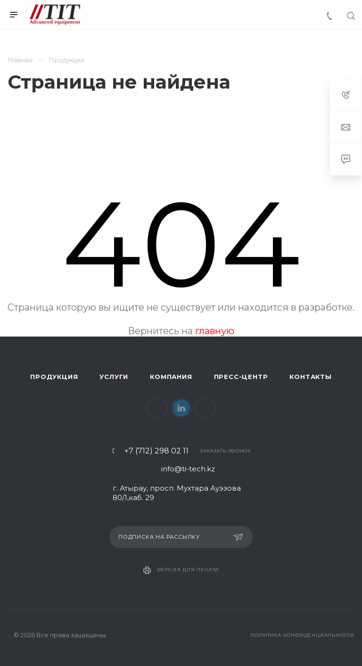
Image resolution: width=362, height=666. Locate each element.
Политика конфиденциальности (302, 635)
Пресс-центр (241, 376)
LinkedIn (181, 408)
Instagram (205, 408)
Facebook (157, 408)
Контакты (310, 376)
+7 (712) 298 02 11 (156, 451)
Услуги (113, 376)
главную (214, 331)
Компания (171, 376)
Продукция (54, 376)
